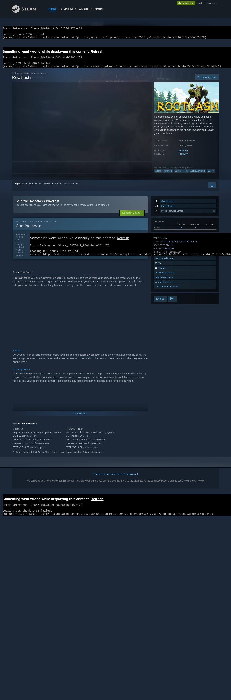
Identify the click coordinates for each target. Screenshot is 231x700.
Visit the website (164, 262)
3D (209, 175)
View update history (164, 276)
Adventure (168, 175)
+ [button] (213, 175)
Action (158, 175)
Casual (178, 175)
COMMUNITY (68, 9)
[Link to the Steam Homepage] (27, 11)
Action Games (31, 77)
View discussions (163, 286)
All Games (17, 77)
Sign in (18, 188)
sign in (200, 3)
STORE (52, 9)
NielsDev (183, 155)
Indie (189, 245)
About (84, 9)
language (211, 3)
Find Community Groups (166, 290)
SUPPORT (97, 9)
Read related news (164, 281)
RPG (186, 175)
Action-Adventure (197, 175)
